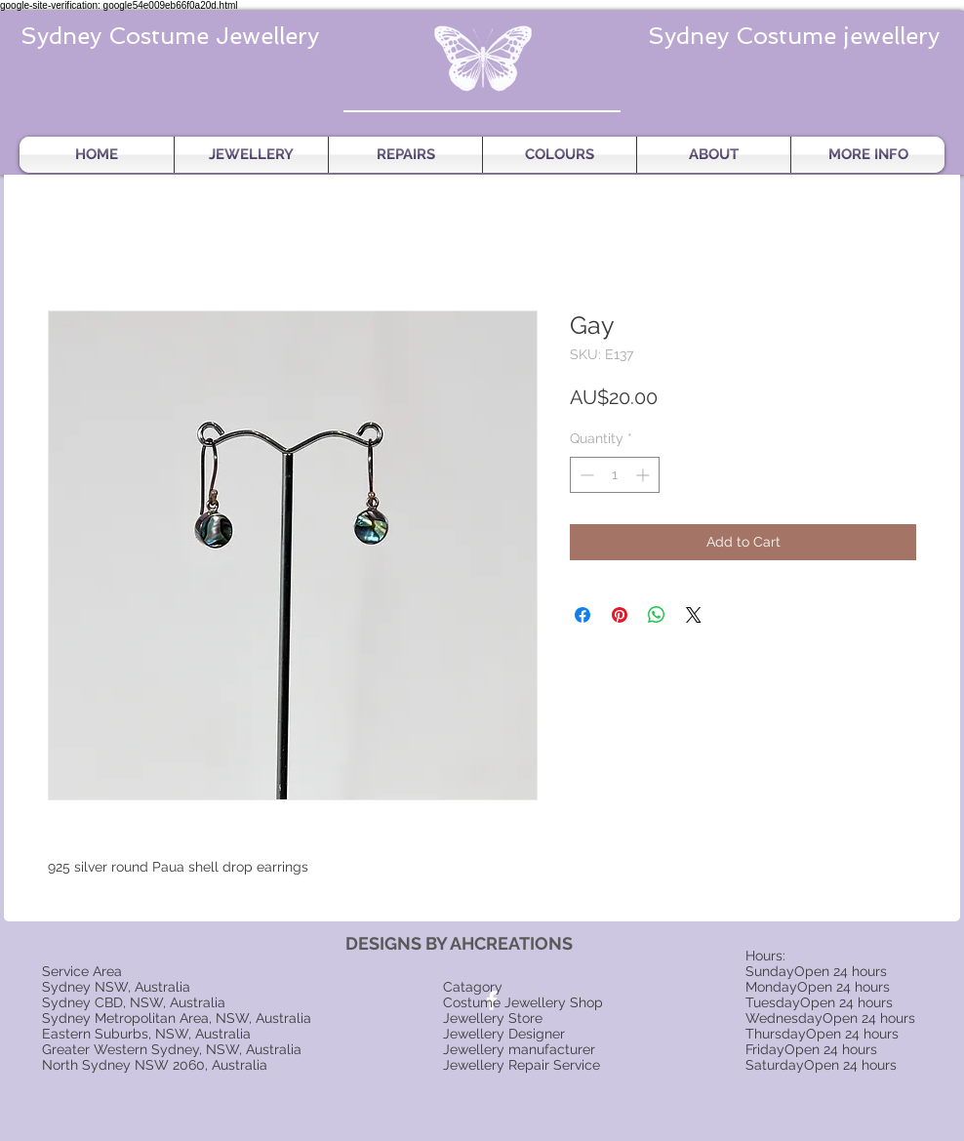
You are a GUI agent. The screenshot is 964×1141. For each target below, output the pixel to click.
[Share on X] (693, 615)
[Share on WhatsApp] (656, 615)
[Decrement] (585, 475)
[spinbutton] (614, 475)
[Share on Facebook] (582, 615)
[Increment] (644, 475)
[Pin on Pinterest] (619, 615)
